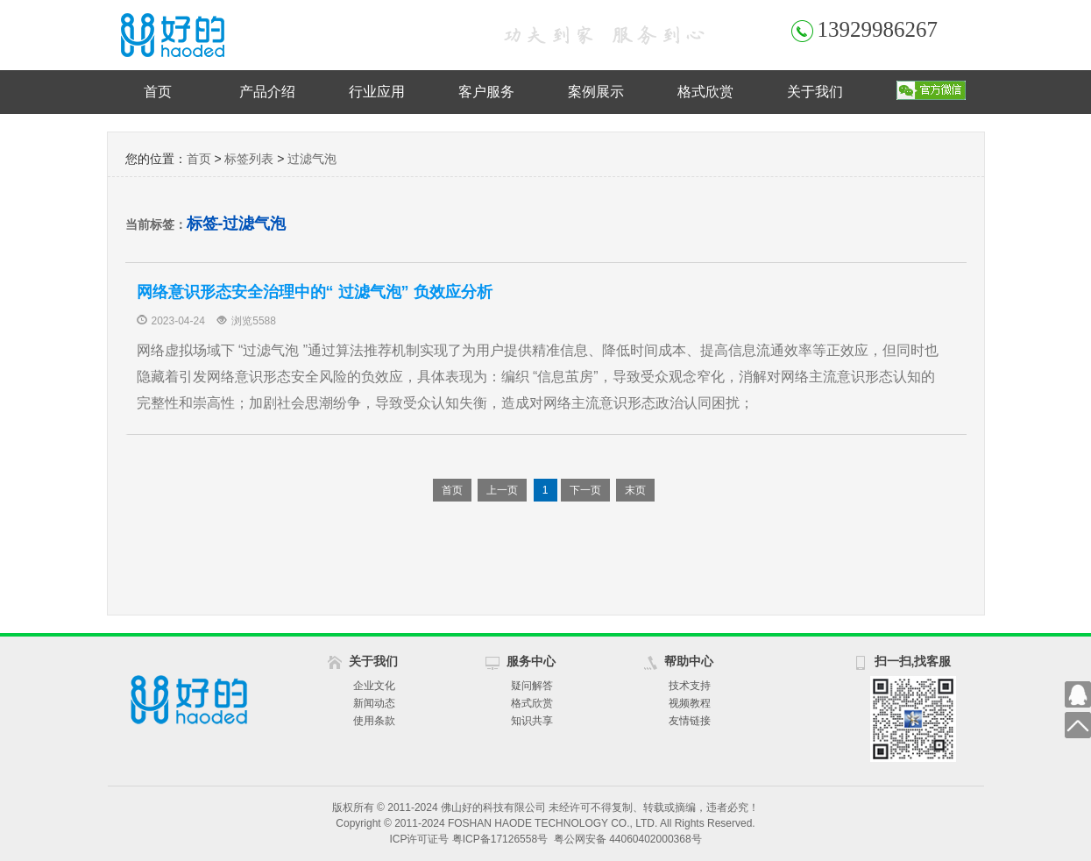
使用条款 (374, 721)
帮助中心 (688, 661)
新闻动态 (374, 703)
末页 (635, 490)
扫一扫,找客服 (913, 661)
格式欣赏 (705, 91)
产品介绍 (267, 91)
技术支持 (690, 686)
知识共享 (532, 721)
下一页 (585, 490)
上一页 (502, 490)
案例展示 (596, 91)
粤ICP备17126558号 (500, 839)
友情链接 (690, 721)
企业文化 (374, 686)
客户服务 (486, 91)
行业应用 (377, 91)
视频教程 (690, 703)
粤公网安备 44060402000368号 (628, 839)
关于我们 (815, 91)
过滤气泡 (312, 159)
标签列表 (248, 159)
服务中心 (531, 661)
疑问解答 (532, 686)
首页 (158, 91)
